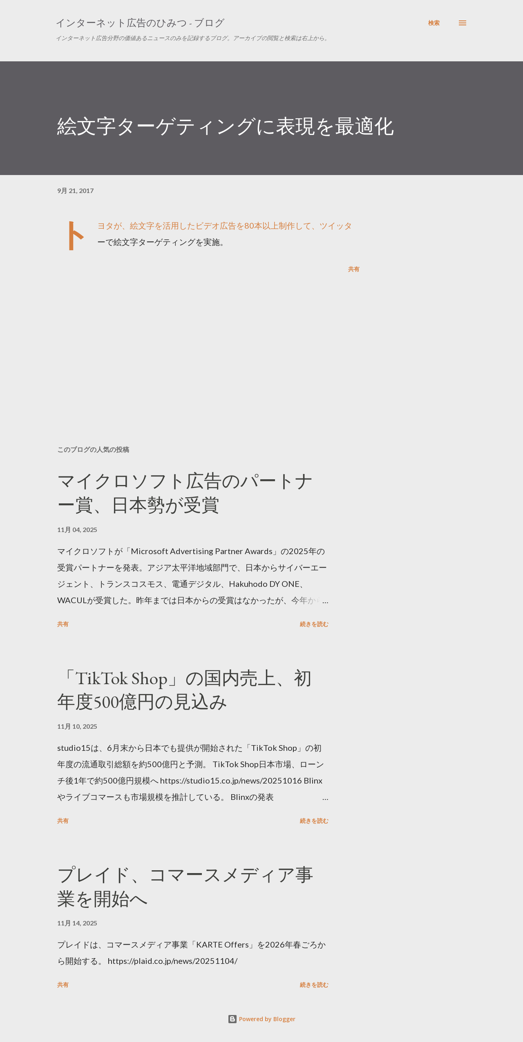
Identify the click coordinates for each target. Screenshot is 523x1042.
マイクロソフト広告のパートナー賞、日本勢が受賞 (185, 493)
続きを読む (314, 623)
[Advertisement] (195, 343)
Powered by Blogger (261, 1019)
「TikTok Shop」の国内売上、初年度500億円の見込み (184, 690)
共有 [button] (354, 268)
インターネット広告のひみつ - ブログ (140, 22)
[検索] (434, 23)
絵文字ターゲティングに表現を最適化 (225, 126)
